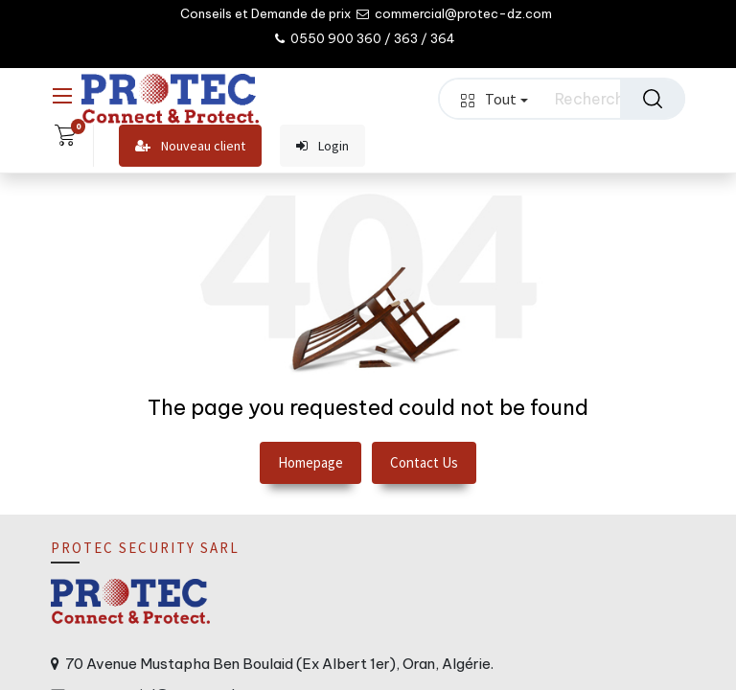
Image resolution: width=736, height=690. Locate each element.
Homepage (310, 462)
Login (322, 146)
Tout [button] (494, 98)
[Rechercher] (652, 99)
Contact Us (424, 462)
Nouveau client (190, 146)
